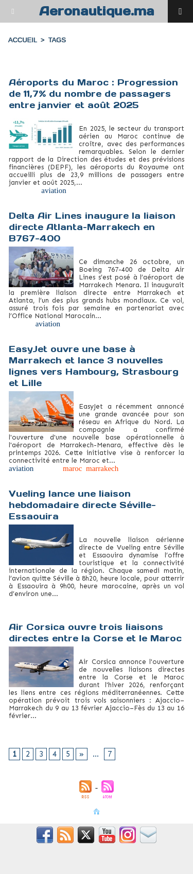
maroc (72, 468)
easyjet (48, 468)
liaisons (43, 724)
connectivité (27, 602)
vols (119, 724)
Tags (57, 40)
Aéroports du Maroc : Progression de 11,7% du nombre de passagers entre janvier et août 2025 (93, 94)
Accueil (22, 40)
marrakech (102, 468)
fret (75, 190)
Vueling (151, 602)
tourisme (122, 190)
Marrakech (104, 324)
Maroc (94, 190)
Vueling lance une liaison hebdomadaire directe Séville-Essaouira (82, 505)
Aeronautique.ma (96, 11)
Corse (18, 724)
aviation (53, 190)
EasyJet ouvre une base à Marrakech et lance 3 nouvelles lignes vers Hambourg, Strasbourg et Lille (94, 366)
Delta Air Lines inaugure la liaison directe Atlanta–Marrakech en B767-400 (92, 227)
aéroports (23, 190)
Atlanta (20, 324)
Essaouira (65, 602)
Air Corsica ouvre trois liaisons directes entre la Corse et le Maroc (95, 632)
